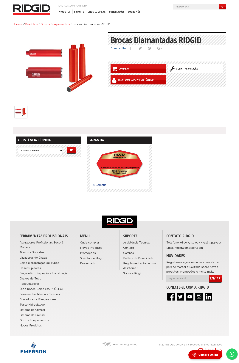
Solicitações (116, 11)
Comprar (120, 69)
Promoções (88, 253)
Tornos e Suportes (32, 252)
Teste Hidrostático (32, 304)
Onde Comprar (96, 11)
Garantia (99, 185)
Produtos (64, 11)
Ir (71, 150)
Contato (128, 247)
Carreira (81, 5)
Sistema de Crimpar (32, 310)
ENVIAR (215, 278)
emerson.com (66, 5)
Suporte (79, 11)
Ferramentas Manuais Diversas (40, 294)
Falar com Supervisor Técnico (133, 80)
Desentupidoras (30, 268)
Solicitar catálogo (91, 258)
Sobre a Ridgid (132, 273)
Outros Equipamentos (55, 24)
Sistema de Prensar (32, 315)
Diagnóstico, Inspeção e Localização (44, 273)
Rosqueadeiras (30, 283)
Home (18, 24)
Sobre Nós (134, 11)
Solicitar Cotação (184, 69)
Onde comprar (89, 242)
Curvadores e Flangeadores (38, 299)
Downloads (87, 263)
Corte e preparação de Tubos (39, 263)
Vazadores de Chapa (33, 257)
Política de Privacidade (138, 258)
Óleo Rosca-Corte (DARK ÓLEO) (41, 289)
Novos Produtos (31, 325)
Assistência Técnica (136, 242)
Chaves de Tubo (30, 278)
